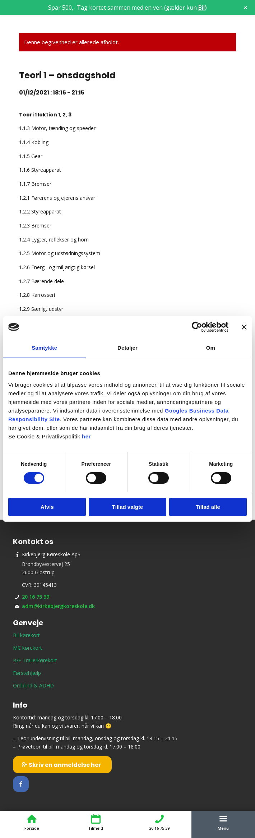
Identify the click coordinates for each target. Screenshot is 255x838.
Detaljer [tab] (127, 348)
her (86, 436)
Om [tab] (210, 348)
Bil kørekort (26, 635)
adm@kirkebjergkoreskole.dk (58, 606)
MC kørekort (27, 647)
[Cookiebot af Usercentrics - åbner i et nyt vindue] (197, 327)
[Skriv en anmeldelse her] (62, 764)
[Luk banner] (244, 327)
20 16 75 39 (35, 596)
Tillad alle (208, 507)
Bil (201, 7)
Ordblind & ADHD (33, 685)
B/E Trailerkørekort (35, 660)
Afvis (47, 507)
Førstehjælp (27, 672)
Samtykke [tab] (44, 348)
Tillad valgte (127, 507)
